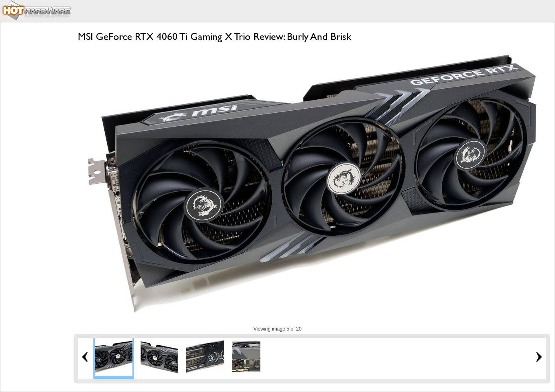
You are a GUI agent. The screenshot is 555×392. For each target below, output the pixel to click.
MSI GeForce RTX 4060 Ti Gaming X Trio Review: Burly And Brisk (214, 36)
